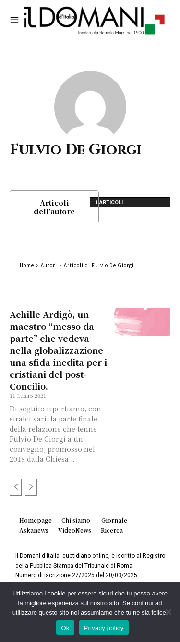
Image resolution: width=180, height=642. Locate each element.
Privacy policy (104, 627)
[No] (168, 612)
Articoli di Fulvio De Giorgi (99, 264)
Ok (65, 627)
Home (27, 264)
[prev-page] (16, 487)
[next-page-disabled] (31, 487)
